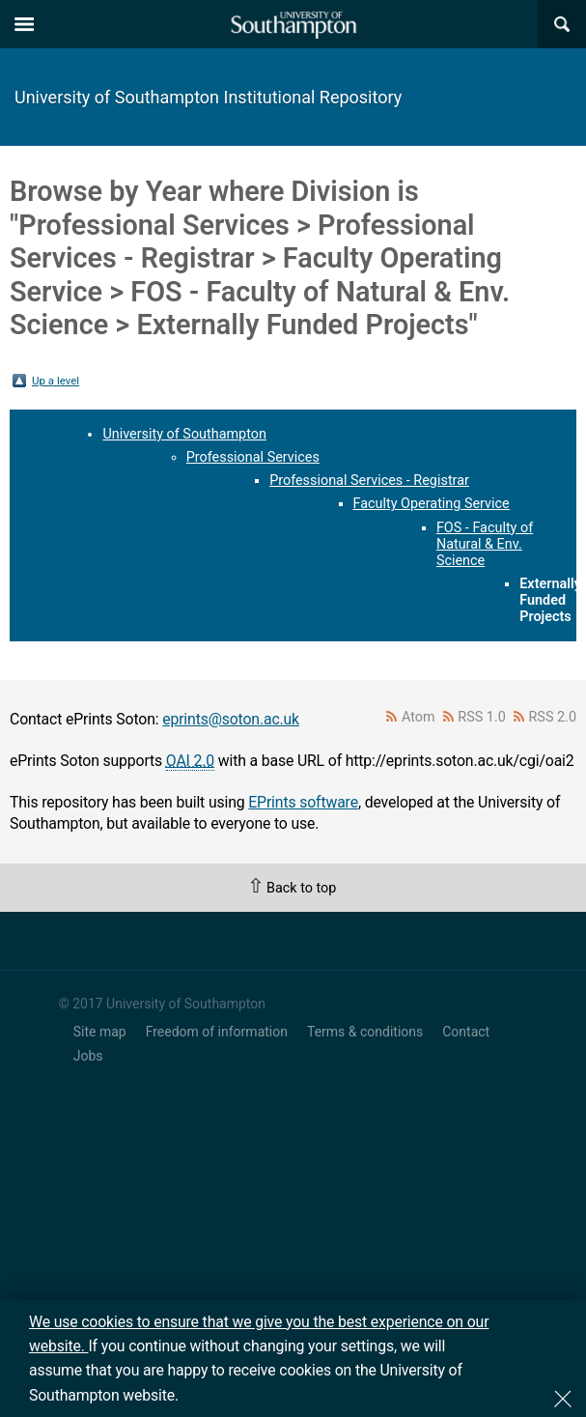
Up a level (55, 380)
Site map (99, 1031)
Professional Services (253, 457)
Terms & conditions (365, 1031)
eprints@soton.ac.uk (230, 719)
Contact (465, 1031)
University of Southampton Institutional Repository (208, 97)
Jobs (88, 1055)
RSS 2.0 (553, 717)
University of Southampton (184, 434)
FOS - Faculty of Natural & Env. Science (484, 544)
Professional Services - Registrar (369, 480)
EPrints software (303, 802)
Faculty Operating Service (431, 504)
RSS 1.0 (482, 717)
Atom (418, 717)
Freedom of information (217, 1031)
